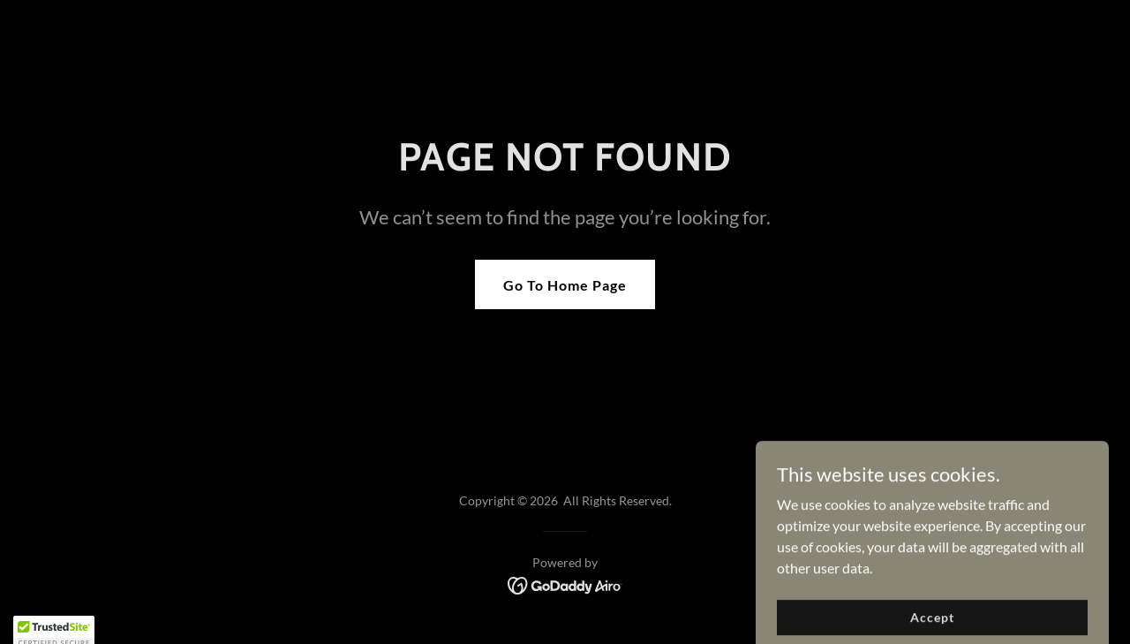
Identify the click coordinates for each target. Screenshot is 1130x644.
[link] (565, 583)
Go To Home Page (565, 285)
